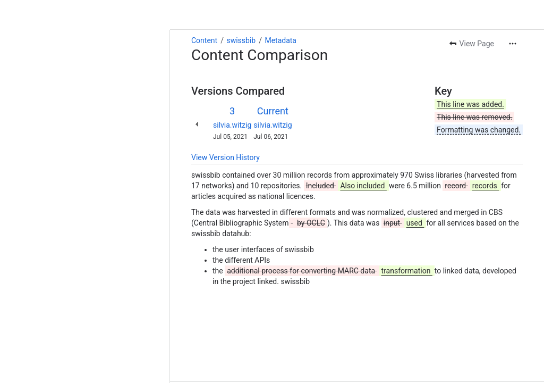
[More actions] (513, 14)
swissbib (71, 10)
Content (34, 10)
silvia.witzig (62, 95)
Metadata (110, 10)
